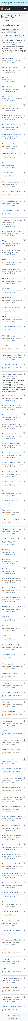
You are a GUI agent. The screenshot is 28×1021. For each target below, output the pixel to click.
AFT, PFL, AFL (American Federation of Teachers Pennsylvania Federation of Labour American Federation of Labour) (12, 607)
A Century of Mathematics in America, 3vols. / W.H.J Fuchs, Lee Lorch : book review (12, 144)
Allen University (7, 721)
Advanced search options (10, 25)
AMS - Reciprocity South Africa (12, 1006)
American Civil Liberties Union (12, 797)
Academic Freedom (8, 396)
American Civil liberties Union (12, 816)
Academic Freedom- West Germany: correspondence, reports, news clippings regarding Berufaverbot (12, 472)
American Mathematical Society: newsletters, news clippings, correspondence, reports (12, 911)
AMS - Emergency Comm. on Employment (12, 978)
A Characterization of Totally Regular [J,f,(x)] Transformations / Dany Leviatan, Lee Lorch (12, 153)
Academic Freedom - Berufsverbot (12, 405)
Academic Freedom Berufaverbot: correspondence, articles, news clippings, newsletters (12, 434)
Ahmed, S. (5, 635)
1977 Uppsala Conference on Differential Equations (12, 68)
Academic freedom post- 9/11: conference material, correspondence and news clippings (12, 462)
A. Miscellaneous (7, 163)
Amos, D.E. (5, 959)
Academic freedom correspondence (12, 443)
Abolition (5, 345)
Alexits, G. (5, 683)
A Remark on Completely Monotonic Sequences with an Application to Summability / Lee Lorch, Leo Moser (12, 201)
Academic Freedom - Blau (10, 415)
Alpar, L (4, 730)
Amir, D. (5, 949)
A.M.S (4, 968)
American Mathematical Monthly (12, 864)
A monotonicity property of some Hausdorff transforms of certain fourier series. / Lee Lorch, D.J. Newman (12, 182)
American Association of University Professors (12, 788)
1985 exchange (7, 96)
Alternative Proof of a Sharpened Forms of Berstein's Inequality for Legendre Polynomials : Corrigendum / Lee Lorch (12, 750)
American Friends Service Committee (12, 845)
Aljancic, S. (5, 702)
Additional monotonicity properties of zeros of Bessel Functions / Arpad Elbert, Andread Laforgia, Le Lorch (12, 529)
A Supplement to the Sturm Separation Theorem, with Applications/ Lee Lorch (12, 250)
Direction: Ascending (20, 35)
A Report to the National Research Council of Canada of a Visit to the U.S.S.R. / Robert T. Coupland (12, 220)
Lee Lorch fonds (10, 44)
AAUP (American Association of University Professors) (12, 307)
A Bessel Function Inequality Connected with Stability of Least (12, 115)
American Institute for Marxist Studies (12, 854)
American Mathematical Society (12, 873)
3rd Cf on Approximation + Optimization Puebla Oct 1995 (12, 106)
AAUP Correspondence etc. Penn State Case (12, 317)
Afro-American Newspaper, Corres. (12, 597)
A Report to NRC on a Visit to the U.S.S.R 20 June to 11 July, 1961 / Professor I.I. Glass (12, 210)
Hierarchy (14, 29)
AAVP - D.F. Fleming (8, 336)
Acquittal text (6, 510)
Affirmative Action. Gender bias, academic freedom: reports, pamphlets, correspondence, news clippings (12, 578)
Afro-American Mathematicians (12, 588)
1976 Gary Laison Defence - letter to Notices (12, 58)
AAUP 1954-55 (6, 298)
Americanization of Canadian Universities (12, 930)
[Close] (26, 2)
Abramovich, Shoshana (9, 364)
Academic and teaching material (12, 374)
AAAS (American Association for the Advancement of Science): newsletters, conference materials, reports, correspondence (12, 260)
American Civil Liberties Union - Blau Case (12, 826)
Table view (12, 32)
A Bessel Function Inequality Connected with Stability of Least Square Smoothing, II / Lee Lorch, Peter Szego (12, 134)
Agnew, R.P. (6, 626)
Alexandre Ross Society (9, 673)
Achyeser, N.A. (7, 491)
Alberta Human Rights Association (12, 654)
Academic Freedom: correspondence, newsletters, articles (12, 453)
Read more (14, 391)
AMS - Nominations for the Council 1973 (12, 987)
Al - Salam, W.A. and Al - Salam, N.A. (12, 645)
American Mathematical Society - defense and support (12, 892)
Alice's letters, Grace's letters (11, 692)
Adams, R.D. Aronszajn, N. (10, 519)
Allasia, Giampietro (8, 711)
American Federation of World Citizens (12, 835)
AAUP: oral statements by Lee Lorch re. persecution (12, 326)
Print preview (6, 29)
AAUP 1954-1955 (7, 288)
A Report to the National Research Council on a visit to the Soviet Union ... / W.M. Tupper (12, 231)
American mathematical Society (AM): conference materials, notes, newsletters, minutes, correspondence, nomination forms (12, 902)
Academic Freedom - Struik (11, 424)
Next (17, 1018)
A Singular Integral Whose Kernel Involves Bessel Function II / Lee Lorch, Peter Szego (12, 241)
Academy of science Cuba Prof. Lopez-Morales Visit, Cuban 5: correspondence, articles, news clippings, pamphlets (12, 481)
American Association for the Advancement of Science (12, 778)
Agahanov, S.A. (7, 616)
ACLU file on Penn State (10, 500)
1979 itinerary (6, 77)
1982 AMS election (8, 87)
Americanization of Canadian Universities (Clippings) (12, 940)
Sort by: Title (9, 35)
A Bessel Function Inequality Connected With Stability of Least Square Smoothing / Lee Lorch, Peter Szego (12, 125)
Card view (5, 32)
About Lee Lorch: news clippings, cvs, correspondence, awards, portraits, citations (12, 355)
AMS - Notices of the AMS (10, 997)
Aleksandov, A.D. (7, 664)
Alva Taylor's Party (8, 759)
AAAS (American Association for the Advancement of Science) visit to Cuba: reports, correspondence (12, 269)
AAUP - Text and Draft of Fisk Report (12, 279)
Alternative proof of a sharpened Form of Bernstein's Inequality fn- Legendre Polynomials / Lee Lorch (12, 740)
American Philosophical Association (12, 921)
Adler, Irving (6, 550)
